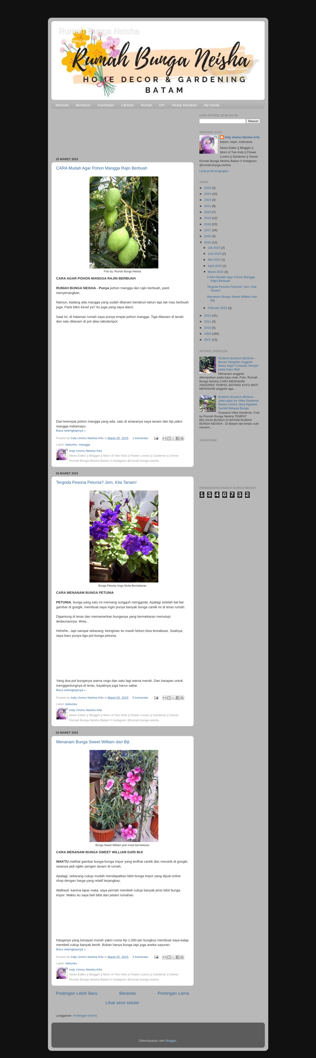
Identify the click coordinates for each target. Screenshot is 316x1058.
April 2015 (215, 266)
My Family (212, 105)
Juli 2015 (214, 247)
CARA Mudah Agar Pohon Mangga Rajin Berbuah (101, 168)
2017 (208, 230)
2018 (208, 224)
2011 (208, 321)
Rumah (146, 105)
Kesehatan (106, 105)
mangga (84, 444)
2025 (208, 188)
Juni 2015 (215, 253)
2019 (208, 218)
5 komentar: (141, 697)
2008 (208, 333)
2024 (208, 194)
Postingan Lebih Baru (77, 993)
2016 (208, 236)
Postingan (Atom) (85, 1015)
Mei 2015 (214, 259)
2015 (208, 242)
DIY (162, 105)
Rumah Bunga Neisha (98, 31)
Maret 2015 (216, 272)
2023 (208, 200)
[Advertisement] (122, 131)
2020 (208, 212)
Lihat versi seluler (122, 1002)
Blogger (171, 1040)
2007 (208, 339)
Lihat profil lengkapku (214, 171)
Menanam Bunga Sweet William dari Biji (92, 742)
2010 (208, 327)
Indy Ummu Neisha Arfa (242, 137)
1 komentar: (141, 438)
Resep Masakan (184, 105)
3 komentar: (141, 957)
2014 (208, 315)
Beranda (62, 105)
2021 (208, 206)
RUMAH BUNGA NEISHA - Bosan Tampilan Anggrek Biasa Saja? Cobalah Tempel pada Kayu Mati (238, 364)
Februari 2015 (218, 308)
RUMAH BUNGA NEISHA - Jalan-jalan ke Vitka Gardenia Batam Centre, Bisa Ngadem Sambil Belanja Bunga (238, 402)
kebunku (71, 444)
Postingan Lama (173, 993)
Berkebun (83, 105)
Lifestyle (127, 105)
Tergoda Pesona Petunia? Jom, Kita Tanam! (96, 482)
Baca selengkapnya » (71, 430)
